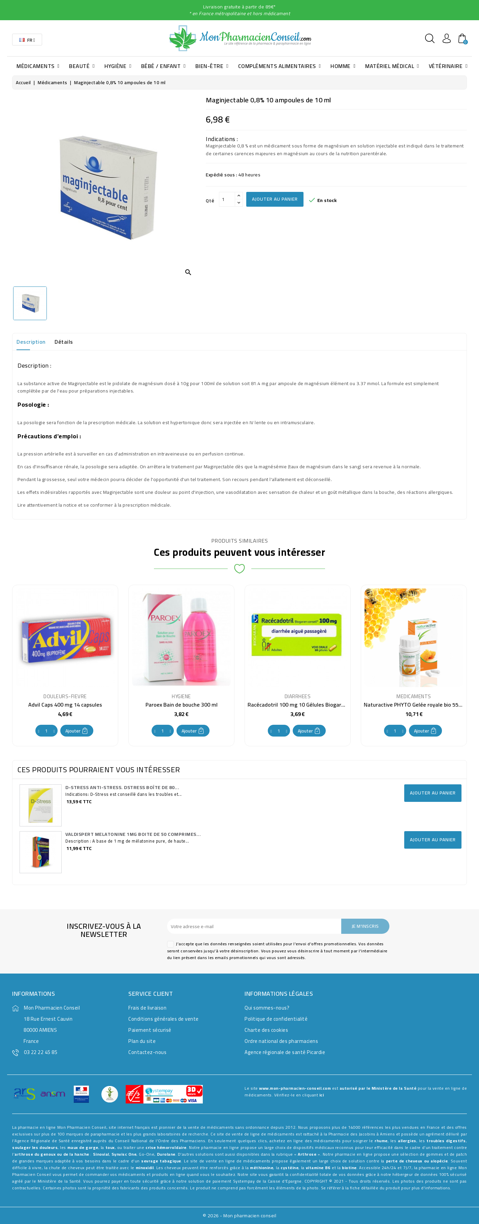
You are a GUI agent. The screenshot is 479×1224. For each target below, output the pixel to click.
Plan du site (142, 1041)
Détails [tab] (64, 342)
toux (110, 1147)
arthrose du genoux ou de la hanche (51, 1154)
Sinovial (101, 1154)
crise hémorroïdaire (166, 1147)
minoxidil (145, 1167)
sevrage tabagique (161, 1161)
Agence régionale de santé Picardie (285, 1052)
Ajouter (76, 730)
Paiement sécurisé (149, 1030)
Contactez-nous (147, 1052)
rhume (381, 1141)
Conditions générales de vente (163, 1019)
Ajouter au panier (275, 199)
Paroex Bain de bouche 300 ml (182, 705)
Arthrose (307, 1154)
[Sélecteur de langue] (27, 39)
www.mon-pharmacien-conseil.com (295, 1088)
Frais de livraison (147, 1008)
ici (321, 1095)
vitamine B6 (318, 1167)
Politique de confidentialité (276, 1019)
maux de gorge (82, 1147)
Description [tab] (31, 342)
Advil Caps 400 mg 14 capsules (65, 705)
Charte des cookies (266, 1030)
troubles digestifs (446, 1141)
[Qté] (227, 199)
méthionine (261, 1167)
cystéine (289, 1167)
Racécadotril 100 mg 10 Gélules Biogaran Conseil (306, 705)
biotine (349, 1167)
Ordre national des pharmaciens (281, 1041)
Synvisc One (124, 1154)
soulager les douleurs (35, 1147)
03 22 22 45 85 (40, 1052)
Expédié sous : (221, 174)
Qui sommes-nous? (267, 1008)
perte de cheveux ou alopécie (417, 1161)
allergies (407, 1141)
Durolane (166, 1154)
